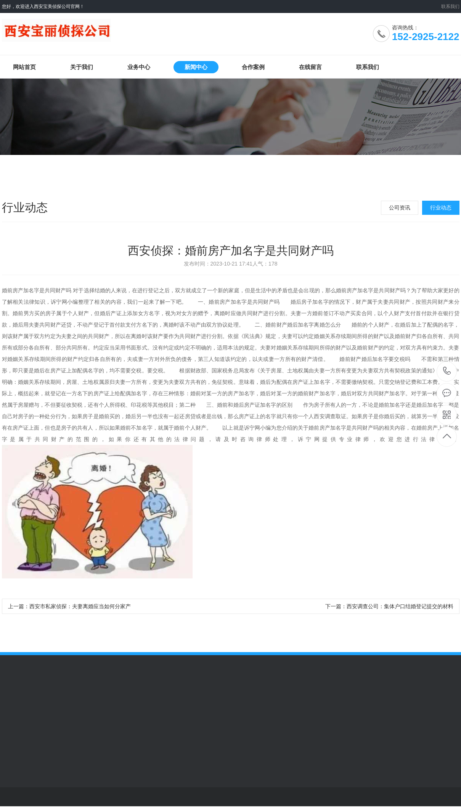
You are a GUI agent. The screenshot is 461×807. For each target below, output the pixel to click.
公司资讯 (399, 208)
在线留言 (310, 67)
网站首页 (24, 67)
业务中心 (138, 67)
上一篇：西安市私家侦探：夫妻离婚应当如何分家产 (69, 606)
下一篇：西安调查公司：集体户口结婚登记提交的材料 (389, 606)
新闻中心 (196, 67)
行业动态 (440, 208)
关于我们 (81, 67)
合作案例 (253, 67)
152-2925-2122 (447, 371)
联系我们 (450, 6)
